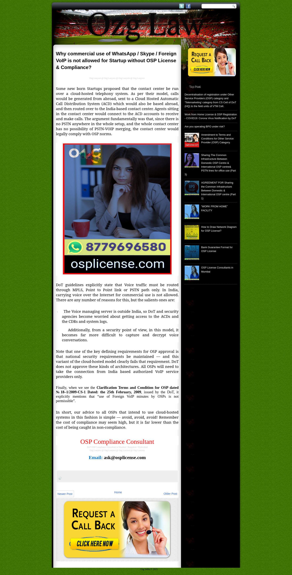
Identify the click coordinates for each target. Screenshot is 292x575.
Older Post (170, 493)
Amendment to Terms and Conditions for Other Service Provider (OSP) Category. (217, 138)
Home (118, 492)
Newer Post (65, 494)
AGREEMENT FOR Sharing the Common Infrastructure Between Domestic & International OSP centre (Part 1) (218, 190)
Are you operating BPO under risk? (205, 126)
